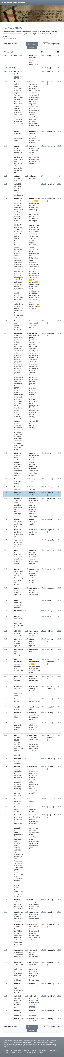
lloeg (21, 210)
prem (20, 346)
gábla (38, 234)
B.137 (26, 131)
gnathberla (18, 464)
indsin (31, 824)
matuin (18, 938)
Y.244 (5, 912)
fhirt (30, 1021)
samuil (16, 505)
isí (30, 381)
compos (17, 681)
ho (38, 408)
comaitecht (18, 384)
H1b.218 (59, 453)
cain (21, 311)
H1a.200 (43, 799)
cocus (16, 809)
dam (15, 267)
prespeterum (18, 423)
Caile (16, 900)
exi (19, 746)
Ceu (15, 616)
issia (34, 830)
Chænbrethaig (34, 275)
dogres (20, 195)
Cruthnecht (33, 962)
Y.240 (5, 799)
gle (15, 978)
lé (20, 455)
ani (20, 397)
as (15, 236)
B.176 (26, 996)
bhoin (33, 205)
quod (21, 212)
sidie (15, 346)
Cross (31, 479)
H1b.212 (59, 146)
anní (32, 381)
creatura (17, 495)
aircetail (17, 755)
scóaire (31, 532)
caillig (16, 902)
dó (15, 778)
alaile (37, 284)
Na (30, 368)
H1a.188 (43, 639)
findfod (16, 890)
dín (37, 88)
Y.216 (5, 492)
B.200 (26, 735)
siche (19, 850)
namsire (36, 323)
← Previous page (32, 44)
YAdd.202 (7, 68)
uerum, (21, 214)
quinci (16, 664)
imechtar (17, 643)
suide (17, 501)
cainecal (17, 775)
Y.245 (5, 924)
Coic (15, 807)
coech (31, 524)
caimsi (49, 713)
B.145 (26, 479)
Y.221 (5, 550)
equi (17, 605)
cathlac (50, 588)
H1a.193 (43, 699)
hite (38, 298)
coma (16, 727)
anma (21, 115)
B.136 (26, 82)
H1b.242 (59, 735)
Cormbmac (18, 88)
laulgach (32, 258)
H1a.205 (43, 924)
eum (30, 421)
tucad (16, 104)
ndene (16, 789)
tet (18, 635)
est (17, 214)
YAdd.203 (7, 71)
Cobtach (17, 176)
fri (39, 91)
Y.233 (5, 699)
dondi (16, 360)
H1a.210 (43, 1010)
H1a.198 (43, 758)
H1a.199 (43, 766)
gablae (31, 282)
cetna (37, 97)
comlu (49, 723)
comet (19, 998)
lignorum (17, 646)
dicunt (18, 201)
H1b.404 (59, 333)
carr (15, 914)
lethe (16, 315)
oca (35, 576)
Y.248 (5, 983)
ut (38, 126)
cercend (50, 321)
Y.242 (5, 815)
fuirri (16, 881)
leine (15, 717)
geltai (31, 95)
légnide (31, 392)
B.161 (26, 686)
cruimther (17, 366)
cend (20, 302)
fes (15, 931)
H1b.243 (59, 758)
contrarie (17, 828)
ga (37, 828)
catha (18, 170)
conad (16, 445)
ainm (20, 203)
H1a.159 (43, 71)
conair (49, 699)
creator (50, 493)
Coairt (16, 1019)
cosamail (32, 1013)
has (33, 635)
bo (22, 874)
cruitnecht (51, 962)
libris (15, 988)
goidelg (16, 335)
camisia (35, 717)
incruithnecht (33, 980)
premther (17, 340)
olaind (31, 782)
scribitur (34, 126)
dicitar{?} (17, 874)
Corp (16, 487)
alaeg (35, 210)
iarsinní (36, 973)
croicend (19, 865)
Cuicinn (17, 799)
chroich (16, 483)
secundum (19, 434)
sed (15, 216)
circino (34, 325)
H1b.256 (59, 1018)
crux (15, 481)
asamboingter (33, 751)
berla (16, 469)
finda (16, 542)
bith (17, 670)
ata (15, 668)
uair (15, 859)
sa (15, 117)
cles (19, 744)
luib (19, 633)
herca (33, 298)
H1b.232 (59, 631)
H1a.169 (43, 184)
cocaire (16, 811)
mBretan (17, 410)
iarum (35, 344)
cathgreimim (18, 935)
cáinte (31, 576)
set (20, 218)
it (22, 304)
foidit (19, 931)
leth (33, 308)
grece (35, 56)
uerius (18, 216)
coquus (31, 811)
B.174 (26, 962)
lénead (36, 715)
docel (31, 210)
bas (17, 425)
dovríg (31, 225)
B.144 (26, 453)
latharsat (32, 390)
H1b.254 (59, 996)
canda (49, 540)
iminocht (20, 430)
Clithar (35, 218)
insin (37, 148)
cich (48, 631)
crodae (16, 967)
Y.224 (5, 600)
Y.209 (5, 198)
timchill (20, 267)
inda (18, 933)
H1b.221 (59, 492)
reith (31, 234)
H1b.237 (59, 686)
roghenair (32, 104)
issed (36, 106)
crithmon (17, 737)
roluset (16, 406)
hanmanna (32, 455)
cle (48, 611)
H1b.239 (59, 707)
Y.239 (5, 766)
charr (31, 919)
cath (15, 161)
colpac (16, 247)
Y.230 (5, 659)
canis (37, 569)
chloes (19, 473)
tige (37, 904)
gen (30, 701)
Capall (31, 912)
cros (48, 479)
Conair (16, 699)
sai (19, 68)
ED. (36, 201)
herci (18, 304)
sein (15, 172)
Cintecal (17, 767)
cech (19, 885)
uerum (31, 214)
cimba (16, 652)
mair (34, 227)
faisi (15, 512)
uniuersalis (35, 595)
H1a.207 (43, 962)
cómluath (32, 725)
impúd (31, 293)
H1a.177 (43, 498)
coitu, (16, 603)
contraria (32, 826)
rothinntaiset (33, 379)
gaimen (16, 832)
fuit (37, 1000)
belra (36, 466)
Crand (16, 707)
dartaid (16, 256)
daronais (32, 789)
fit (21, 854)
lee (38, 455)
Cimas (31, 639)
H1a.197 (43, 735)
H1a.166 (43, 146)
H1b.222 (59, 498)
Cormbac (17, 95)
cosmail (50, 1011)
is (21, 104)
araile (16, 297)
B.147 (26, 492)
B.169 (26, 912)
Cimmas (17, 639)
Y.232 (5, 686)
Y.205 (5, 131)
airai (38, 140)
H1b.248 (59, 899)
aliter (31, 218)
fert (17, 1021)
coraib (20, 117)
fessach (16, 929)
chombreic (17, 159)
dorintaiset (18, 395)
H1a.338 (43, 333)
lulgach (16, 264)
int (15, 547)
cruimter (50, 333)
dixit (18, 436)
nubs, (21, 619)
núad (35, 748)
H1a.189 (43, 649)
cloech (16, 466)
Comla (16, 723)
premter (17, 373)
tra (38, 368)
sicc (15, 852)
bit (19, 621)
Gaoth (20, 97)
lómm (33, 399)
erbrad (31, 99)
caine (16, 571)
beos (31, 295)
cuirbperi (32, 140)
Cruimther (18, 333)
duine (16, 450)
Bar (15, 56)
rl (20, 419)
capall (49, 912)
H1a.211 (43, 1018)
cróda (31, 967)
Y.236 (5, 723)
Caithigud (32, 498)
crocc (16, 876)
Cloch (16, 453)
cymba (31, 652)
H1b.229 (59, 600)
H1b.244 (59, 766)
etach (18, 547)
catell (32, 150)
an (30, 159)
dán (33, 580)
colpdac (17, 251)
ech (15, 916)
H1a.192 (43, 686)
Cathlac (32, 588)
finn (19, 835)
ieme (16, 841)
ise (30, 269)
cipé (30, 563)
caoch (49, 520)
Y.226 (5, 616)
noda (16, 763)
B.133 (26, 55)
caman (49, 759)
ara (20, 136)
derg (17, 894)
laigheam (17, 238)
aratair (16, 269)
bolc (48, 72)
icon (36, 375)
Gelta (16, 97)
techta (19, 668)
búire (36, 64)
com (15, 725)
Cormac (17, 123)
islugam (37, 236)
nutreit (16, 232)
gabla (16, 234)
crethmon (34, 737)
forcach (31, 681)
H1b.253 (59, 983)
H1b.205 (59, 71)
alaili (15, 289)
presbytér (32, 357)
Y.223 (5, 588)
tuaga (19, 666)
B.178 (26, 1018)
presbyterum (33, 406)
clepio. (20, 611)
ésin (30, 267)
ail (18, 166)
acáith (31, 503)
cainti (20, 578)
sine (21, 123)
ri (14, 221)
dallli (15, 526)
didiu (16, 91)
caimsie (16, 715)
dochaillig (32, 902)
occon (16, 390)
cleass (36, 742)
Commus (17, 676)
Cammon (17, 759)
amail (16, 414)
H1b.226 (59, 550)
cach (15, 282)
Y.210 (5, 321)
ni (20, 355)
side (37, 342)
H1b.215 (59, 198)
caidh (16, 503)
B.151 (26, 550)
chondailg (17, 507)
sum (15, 439)
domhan (18, 432)
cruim (16, 353)
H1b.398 (59, 588)
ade (19, 317)
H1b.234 (59, 649)
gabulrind (32, 327)
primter (32, 384)
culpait (49, 996)
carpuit (16, 140)
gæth (35, 95)
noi (15, 654)
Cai (22, 280)
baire (31, 64)
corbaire (32, 138)
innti (21, 670)
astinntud (32, 362)
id (37, 593)
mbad (16, 203)
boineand (32, 245)
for (21, 93)
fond (17, 709)
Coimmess (33, 676)
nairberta (32, 469)
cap (22, 912)
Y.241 (5, 807)
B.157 (26, 639)
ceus (15, 619)
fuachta (17, 1005)
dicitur (20, 557)
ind (19, 753)
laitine (16, 695)
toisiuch (17, 101)
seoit (16, 308)
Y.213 (5, 453)
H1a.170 (43, 198)
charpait (32, 142)
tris (19, 282)
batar (31, 370)
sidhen (31, 106)
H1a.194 (43, 707)
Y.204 (5, 82)
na (19, 306)
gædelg (32, 335)
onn (15, 458)
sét (15, 284)
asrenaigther (18, 278)
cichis (19, 631)
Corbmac (17, 82)
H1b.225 (59, 540)
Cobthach (32, 176)
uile (21, 954)
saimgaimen (18, 824)
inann (19, 580)
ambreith (32, 273)
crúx (30, 481)
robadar (17, 381)
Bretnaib (32, 780)
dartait (16, 243)
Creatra (32, 493)
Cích (30, 631)
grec (30, 633)
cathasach (17, 940)
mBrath (17, 280)
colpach (31, 243)
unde (16, 621)
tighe (16, 906)
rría (17, 302)
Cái (30, 686)
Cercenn (32, 321)
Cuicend (32, 799)
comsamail (18, 1015)
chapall (34, 916)
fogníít (31, 582)
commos (50, 676)
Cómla (31, 723)
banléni (31, 719)
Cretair (17, 493)
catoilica (17, 597)
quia (20, 603)
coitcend (17, 848)
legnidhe (17, 408)
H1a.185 (43, 610)
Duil (18, 225)
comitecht (32, 373)
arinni (20, 973)
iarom (31, 108)
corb (15, 84)
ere (35, 919)
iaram (16, 349)
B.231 (26, 676)
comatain (32, 933)
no (18, 136)
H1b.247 (59, 815)
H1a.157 (43, 55)
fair (17, 403)
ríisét (35, 267)
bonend (17, 249)
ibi (15, 605)
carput (35, 86)
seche (31, 843)
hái (36, 740)
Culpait (17, 996)
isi (19, 353)
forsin (16, 578)
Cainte (16, 569)
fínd (34, 817)
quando (17, 854)
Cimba (16, 649)
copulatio (17, 76)
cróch (16, 885)
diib (18, 563)
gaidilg (16, 355)
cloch (16, 462)
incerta (20, 623)
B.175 (26, 983)
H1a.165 (43, 131)
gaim (16, 835)
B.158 (26, 659)
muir (20, 56)
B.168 (26, 899)
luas (19, 727)
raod (19, 475)
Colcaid (17, 184)
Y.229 (5, 649)
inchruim (32, 401)
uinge (35, 308)
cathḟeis (32, 935)
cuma (16, 559)
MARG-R (37, 306)
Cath (16, 588)
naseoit (34, 300)
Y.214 (5, 479)
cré (37, 707)
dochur (35, 1021)
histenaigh (17, 803)
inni (37, 227)
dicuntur (32, 62)
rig (21, 223)
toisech (16, 121)
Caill (15, 735)
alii (15, 201)
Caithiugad (18, 498)
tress (31, 265)
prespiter (19, 338)
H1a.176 (43, 492)
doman (31, 414)
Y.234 (5, 707)
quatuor (17, 986)
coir (15, 115)
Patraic (16, 313)
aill (19, 892)
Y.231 (5, 676)
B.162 (26, 699)
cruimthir (34, 360)
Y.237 (5, 735)
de (15, 99)
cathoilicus (19, 952)
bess (30, 408)
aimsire (16, 325)
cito (21, 605)
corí (34, 295)
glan (15, 973)
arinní (36, 207)
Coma (16, 550)
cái (37, 699)
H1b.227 (59, 569)
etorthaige (33, 516)
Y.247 (5, 962)
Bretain (16, 379)
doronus (17, 793)
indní (16, 375)
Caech (16, 520)
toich (37, 746)
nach (19, 447)
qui (15, 436)
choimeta (32, 904)
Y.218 (5, 519)
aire (15, 136)
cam (19, 761)
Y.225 (5, 610)
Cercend (17, 321)
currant (16, 607)
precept (32, 377)
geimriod (19, 863)
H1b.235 (59, 659)
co (22, 201)
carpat (16, 86)
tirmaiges (17, 861)
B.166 (26, 807)
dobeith (37, 670)
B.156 (26, 631)
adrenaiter (33, 271)
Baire (31, 56)
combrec (17, 153)
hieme (31, 835)
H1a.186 (43, 616)
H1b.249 (59, 912)
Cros (16, 479)
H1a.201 (43, 807)
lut (19, 725)
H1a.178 (43, 519)
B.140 (26, 176)
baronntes (32, 58)
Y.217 (5, 498)
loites (19, 544)
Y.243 (5, 899)
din (30, 153)
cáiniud (35, 686)
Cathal (16, 146)
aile (20, 896)
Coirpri (49, 131)
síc (36, 401)
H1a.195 (43, 712)
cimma (18, 641)
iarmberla (17, 460)
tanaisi (19, 262)
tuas (15, 729)
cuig (30, 668)
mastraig (32, 578)
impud (21, 297)
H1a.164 (43, 82)
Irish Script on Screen (36, 1053)
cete (49, 601)
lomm (16, 417)
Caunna (17, 540)
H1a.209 (43, 996)
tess (15, 271)
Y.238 (5, 758)
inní (37, 357)
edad (18, 229)
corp (49, 487)
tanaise (31, 256)
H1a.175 (43, 487)
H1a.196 (43, 723)
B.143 (26, 321)
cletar (16, 218)
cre (21, 707)
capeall (16, 919)
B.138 (26, 146)
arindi (20, 207)
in (17, 115)
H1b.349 (59, 184)
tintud (16, 357)
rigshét (35, 221)
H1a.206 (43, 588)
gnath (20, 944)
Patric (16, 386)
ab (22, 550)
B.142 (26, 333)
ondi (19, 807)
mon (19, 742)
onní (17, 954)
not (37, 232)
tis (20, 729)
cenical (31, 773)
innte (31, 673)
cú (30, 571)
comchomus (33, 678)
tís (35, 729)
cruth (19, 275)
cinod (18, 689)
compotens (18, 683)
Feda (21, 225)
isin (17, 119)
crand (49, 707)
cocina (16, 801)
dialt (20, 119)
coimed (16, 188)
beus (20, 300)
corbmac (32, 84)
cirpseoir (50, 530)
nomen (16, 148)
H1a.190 (43, 659)
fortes (31, 60)
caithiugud (51, 498)
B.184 (26, 712)
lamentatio (18, 693)
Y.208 (5, 184)
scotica (16, 164)
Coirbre (32, 131)
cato (21, 588)
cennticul (32, 791)
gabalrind (17, 330)
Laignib (18, 99)
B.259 (26, 766)
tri (33, 278)
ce (21, 621)
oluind (18, 784)
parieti (16, 857)
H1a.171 (43, 321)
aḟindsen (32, 832)
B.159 (26, 649)
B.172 (26, 924)
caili (48, 900)
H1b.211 (59, 131)
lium (35, 559)
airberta (17, 471)
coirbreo (32, 134)
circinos (16, 327)
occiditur (17, 843)
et (15, 441)
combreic (32, 155)
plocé (16, 74)
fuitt (16, 1000)
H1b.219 (59, 479)
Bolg (15, 72)
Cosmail (17, 1011)
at (21, 664)
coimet (31, 908)
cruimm (33, 349)
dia (20, 786)
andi (19, 364)
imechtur (32, 643)
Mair (15, 227)
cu (22, 540)
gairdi (21, 879)
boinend (17, 258)
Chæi (38, 273)
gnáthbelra (33, 464)
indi (30, 212)
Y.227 (5, 631)
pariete (31, 848)
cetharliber (18, 990)
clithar (20, 227)
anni (15, 364)
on (21, 327)
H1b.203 (59, 55)
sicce (36, 843)
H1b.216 (59, 321)
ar (19, 104)
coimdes (18, 561)
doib (15, 850)
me (15, 447)
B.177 (26, 1010)
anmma (33, 112)
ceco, (16, 522)
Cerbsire (32, 530)
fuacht (20, 1000)
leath (36, 681)
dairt (37, 249)
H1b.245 (59, 799)
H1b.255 (59, 1010)
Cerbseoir (17, 530)
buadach (17, 178)
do (39, 95)
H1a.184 (43, 600)
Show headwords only (10, 38)
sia (15, 837)
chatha (31, 164)
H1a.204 (43, 912)
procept (17, 393)
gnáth (31, 940)
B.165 (26, 799)
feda (31, 227)
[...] (51, 56)
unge (20, 315)
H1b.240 (59, 712)
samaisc (17, 286)
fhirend (31, 240)
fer (15, 701)
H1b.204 (59, 68)
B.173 (26, 588)
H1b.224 (59, 529)
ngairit (19, 819)
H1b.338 (59, 676)
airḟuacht (32, 1005)
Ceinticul (32, 767)
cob (15, 180)
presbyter (32, 338)
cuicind (49, 799)
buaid (20, 180)
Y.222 (5, 569)
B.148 (26, 498)
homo (21, 441)
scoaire (16, 532)
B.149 (26, 519)
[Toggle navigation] (60, 2)
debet (18, 421)
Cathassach (18, 924)
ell (15, 166)
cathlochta (18, 957)
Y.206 (5, 146)
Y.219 (5, 529)
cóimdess (32, 561)
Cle (15, 611)
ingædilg (32, 351)
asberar (32, 304)
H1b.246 (59, 807)
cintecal (16, 795)
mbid (16, 195)
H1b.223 (59, 519)
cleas (31, 748)
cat (15, 157)
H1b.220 (59, 487)
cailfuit (31, 998)
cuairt (16, 323)
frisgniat (17, 584)
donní (34, 355)
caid (18, 186)
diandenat (32, 784)
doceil (16, 210)
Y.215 (5, 487)
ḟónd (30, 709)
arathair (17, 295)
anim (16, 846)
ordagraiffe (18, 112)
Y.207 (5, 176)
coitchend (32, 841)
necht (16, 971)
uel (35, 216)
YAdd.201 (7, 55)
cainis (21, 571)
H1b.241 (59, 723)
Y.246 (5, 950)
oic (15, 933)
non (21, 121)
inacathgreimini (34, 931)
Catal (16, 168)
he (15, 110)
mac (19, 91)
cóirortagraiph (34, 110)
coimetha (17, 904)
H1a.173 (43, 453)
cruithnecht (18, 980)
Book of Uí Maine (30, 1050)
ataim (18, 443)
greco (21, 72)
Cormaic (32, 123)
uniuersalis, (18, 593)
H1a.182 (43, 569)
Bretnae (17, 782)
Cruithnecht (18, 962)
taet (21, 749)
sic (15, 421)
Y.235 (5, 712)
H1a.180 (43, 540)
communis (17, 554)
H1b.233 (59, 639)
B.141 (26, 198)
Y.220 (5, 540)
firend (16, 245)
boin (18, 205)
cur (22, 1021)
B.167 (26, 815)
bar (48, 56)
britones (17, 150)
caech (16, 524)
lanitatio (32, 691)
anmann (17, 455)
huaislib (19, 193)
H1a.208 (43, 983)
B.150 (26, 529)
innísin (31, 397)
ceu (48, 616)
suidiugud (32, 501)
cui (35, 824)
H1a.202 (43, 815)
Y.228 (5, 639)
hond (32, 458)
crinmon (35, 744)
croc (15, 817)
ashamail (32, 505)
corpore (17, 489)
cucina (31, 801)
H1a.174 (43, 479)
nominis (32, 121)
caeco (31, 522)
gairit (16, 870)
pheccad (32, 410)
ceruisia (16, 534)
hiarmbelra (33, 460)
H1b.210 (59, 82)
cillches (16, 786)
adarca (16, 879)
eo (15, 552)
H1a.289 (43, 676)
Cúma (31, 550)
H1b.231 (59, 616)
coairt (49, 1019)
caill (15, 749)
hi (35, 304)
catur (49, 984)
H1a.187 (43, 631)
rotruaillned (18, 771)
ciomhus (50, 639)
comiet (20, 908)
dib (33, 563)
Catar (16, 984)
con (19, 576)
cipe (15, 563)
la (16, 193)
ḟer (33, 701)
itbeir (16, 311)
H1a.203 (43, 899)
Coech (31, 520)
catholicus (32, 593)
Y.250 (5, 1010)
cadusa (16, 191)
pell (38, 784)
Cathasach (33, 924)
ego (21, 436)
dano (21, 234)
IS (21, 108)
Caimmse (32, 713)
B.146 (26, 487)
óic (37, 929)
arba (36, 99)
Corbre (16, 131)
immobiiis (19, 625)
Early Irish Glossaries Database (13, 2)
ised (31, 232)
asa (37, 633)
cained (20, 686)
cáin (38, 304)
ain (19, 763)
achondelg (32, 507)
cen (22, 699)
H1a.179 (43, 529)
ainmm (31, 715)
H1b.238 (59, 699)
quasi (16, 134)
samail (18, 1013)
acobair (20, 308)
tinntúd (31, 353)
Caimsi (16, 713)
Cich (15, 631)
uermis (20, 439)
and (15, 240)
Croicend (17, 815)
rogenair (17, 108)
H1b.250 (59, 924)
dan (15, 582)
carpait (16, 93)
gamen (31, 828)
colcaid (49, 184)
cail (15, 186)
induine (31, 509)
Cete (16, 601)
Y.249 (5, 996)
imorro (31, 364)
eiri (15, 921)
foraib (16, 300)
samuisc (17, 260)
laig (15, 207)
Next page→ (32, 47)
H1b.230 (59, 610)
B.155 (26, 569)
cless (15, 751)
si (20, 443)
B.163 (26, 707)
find (19, 817)
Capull (16, 912)
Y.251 (5, 1018)
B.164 (26, 723)
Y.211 (5, 333)
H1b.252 (59, 962)
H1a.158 (43, 68)
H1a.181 (43, 550)
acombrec (32, 342)
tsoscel (16, 992)
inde (17, 212)
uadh (16, 753)
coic (15, 666)
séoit (30, 311)
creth (16, 742)
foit (33, 929)
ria (15, 304)
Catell (20, 155)
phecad (18, 428)
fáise (31, 514)
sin (37, 112)
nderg (16, 887)
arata (38, 666)
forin (34, 573)
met (15, 544)
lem (19, 559)
